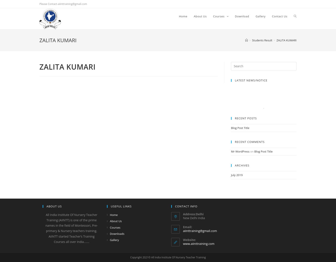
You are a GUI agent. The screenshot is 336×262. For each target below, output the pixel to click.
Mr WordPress (240, 151)
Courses (115, 227)
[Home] (246, 40)
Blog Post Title (240, 128)
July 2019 (237, 175)
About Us (116, 221)
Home (114, 215)
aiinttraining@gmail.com (200, 231)
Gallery (114, 240)
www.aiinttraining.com (198, 244)
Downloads (117, 234)
